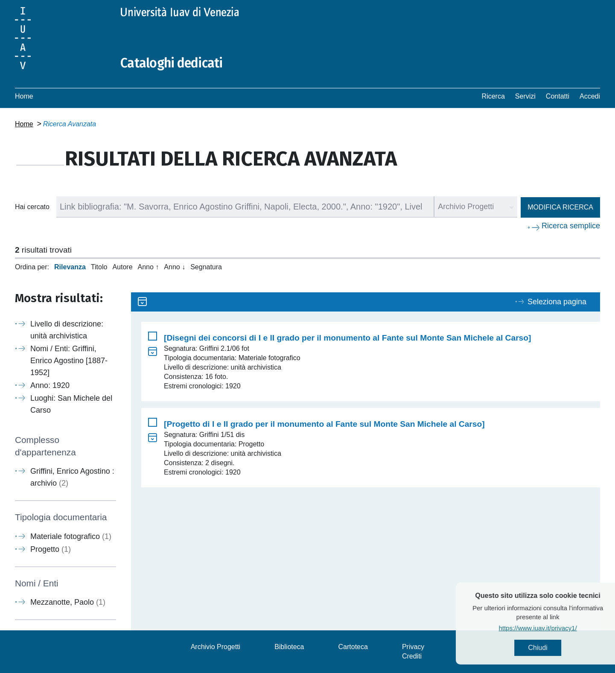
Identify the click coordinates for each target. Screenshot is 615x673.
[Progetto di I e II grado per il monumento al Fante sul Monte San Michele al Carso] (324, 424)
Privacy (413, 646)
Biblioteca (289, 646)
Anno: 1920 (50, 385)
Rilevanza (70, 267)
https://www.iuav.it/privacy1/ (553, 628)
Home (24, 96)
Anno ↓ (174, 267)
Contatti (557, 96)
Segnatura (206, 267)
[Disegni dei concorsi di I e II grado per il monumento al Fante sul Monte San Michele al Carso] (347, 337)
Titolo (99, 267)
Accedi (590, 96)
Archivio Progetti (216, 646)
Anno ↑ (148, 267)
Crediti (412, 656)
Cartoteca (353, 646)
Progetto (50, 549)
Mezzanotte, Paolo (67, 602)
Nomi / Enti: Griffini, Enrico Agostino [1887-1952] (69, 360)
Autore (122, 267)
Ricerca (493, 96)
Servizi (525, 96)
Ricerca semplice (571, 225)
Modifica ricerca (560, 207)
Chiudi (553, 647)
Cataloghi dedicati (171, 63)
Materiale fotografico (70, 536)
